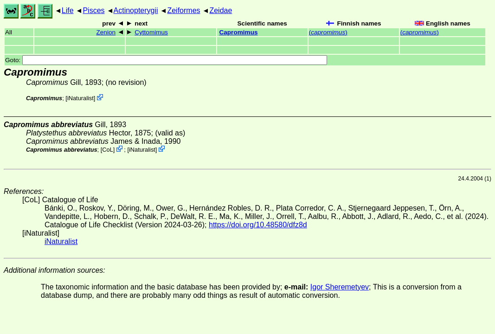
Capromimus (238, 32)
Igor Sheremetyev (339, 287)
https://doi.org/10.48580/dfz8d (258, 225)
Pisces (93, 10)
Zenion (106, 32)
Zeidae (220, 10)
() (328, 32)
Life (68, 10)
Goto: (166, 60)
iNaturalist (80, 98)
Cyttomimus (151, 32)
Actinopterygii (136, 10)
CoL (107, 149)
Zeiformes (183, 10)
